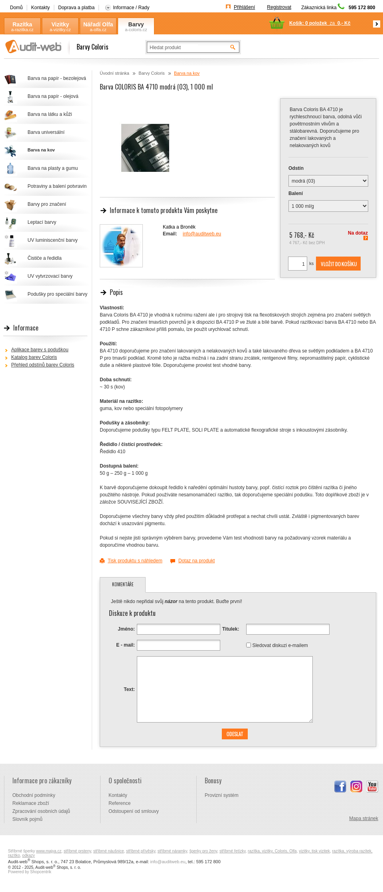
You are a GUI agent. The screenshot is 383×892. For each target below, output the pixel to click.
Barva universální (46, 132)
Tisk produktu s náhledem (135, 560)
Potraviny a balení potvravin (57, 186)
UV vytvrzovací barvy (50, 276)
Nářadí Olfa (98, 24)
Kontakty (40, 7)
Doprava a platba (76, 7)
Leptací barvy (42, 222)
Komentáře (123, 584)
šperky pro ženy (203, 851)
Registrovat (279, 7)
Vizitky (60, 24)
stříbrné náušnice (108, 851)
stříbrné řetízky (232, 851)
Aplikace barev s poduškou (39, 349)
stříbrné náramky (172, 851)
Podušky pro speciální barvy (57, 294)
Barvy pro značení (47, 204)
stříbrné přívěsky (140, 851)
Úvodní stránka (114, 73)
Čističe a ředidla (44, 258)
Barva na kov (186, 73)
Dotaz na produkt (196, 560)
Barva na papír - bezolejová (57, 78)
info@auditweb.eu (202, 234)
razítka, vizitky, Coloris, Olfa (272, 851)
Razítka (22, 24)
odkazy (28, 855)
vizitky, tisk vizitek (314, 851)
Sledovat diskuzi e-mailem (280, 645)
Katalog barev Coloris (34, 357)
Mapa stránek (363, 818)
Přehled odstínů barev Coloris (42, 365)
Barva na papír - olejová (53, 96)
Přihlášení (244, 7)
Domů (16, 7)
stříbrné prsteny (77, 851)
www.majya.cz (48, 851)
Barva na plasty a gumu (53, 168)
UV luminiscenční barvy (52, 240)
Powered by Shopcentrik (29, 872)
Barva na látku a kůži (50, 114)
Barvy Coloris (136, 24)
